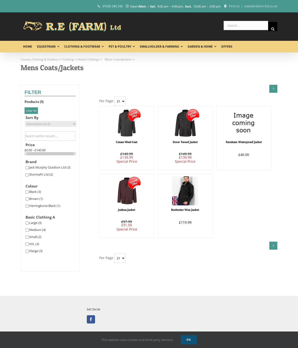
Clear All (31, 110)
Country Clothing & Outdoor (39, 59)
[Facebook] (91, 319)
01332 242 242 (113, 6)
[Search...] (246, 25)
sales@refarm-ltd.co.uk (260, 6)
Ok (188, 339)
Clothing (68, 59)
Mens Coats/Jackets (118, 59)
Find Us (234, 6)
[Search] (272, 26)
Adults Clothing (88, 59)
